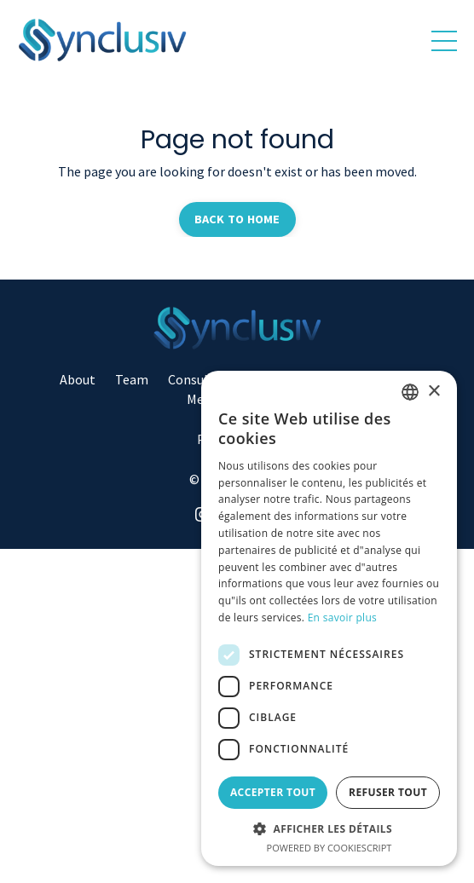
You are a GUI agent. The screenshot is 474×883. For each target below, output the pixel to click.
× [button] (433, 391)
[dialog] (329, 618)
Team (131, 379)
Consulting (200, 379)
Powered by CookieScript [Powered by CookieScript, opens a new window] (329, 847)
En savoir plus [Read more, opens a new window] (342, 617)
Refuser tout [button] (388, 792)
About (77, 379)
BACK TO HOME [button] (237, 219)
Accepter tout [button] (272, 792)
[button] (329, 828)
